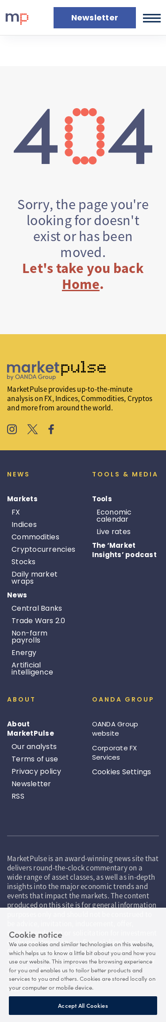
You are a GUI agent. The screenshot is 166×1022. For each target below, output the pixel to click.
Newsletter (31, 784)
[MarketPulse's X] (33, 430)
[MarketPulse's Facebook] (51, 430)
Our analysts (34, 746)
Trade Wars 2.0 (39, 621)
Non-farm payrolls (29, 636)
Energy (24, 653)
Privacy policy (37, 771)
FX (16, 512)
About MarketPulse (30, 728)
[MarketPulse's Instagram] (12, 430)
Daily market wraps (35, 577)
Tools (102, 498)
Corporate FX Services (114, 752)
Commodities (35, 537)
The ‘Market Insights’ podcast (124, 550)
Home (81, 284)
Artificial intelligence (32, 668)
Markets (22, 498)
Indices (24, 524)
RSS (18, 796)
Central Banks (37, 608)
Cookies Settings (121, 771)
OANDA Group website (115, 728)
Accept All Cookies (83, 1005)
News (17, 595)
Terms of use (35, 759)
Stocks (24, 562)
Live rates (114, 532)
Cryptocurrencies (43, 549)
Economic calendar (114, 515)
